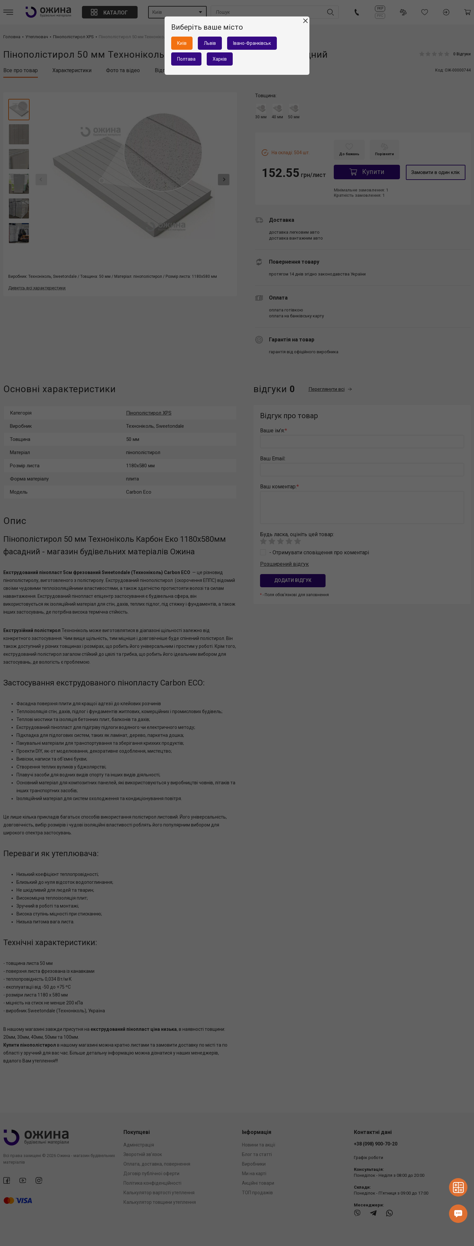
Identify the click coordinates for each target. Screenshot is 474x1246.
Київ (182, 43)
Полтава (186, 59)
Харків (220, 59)
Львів (210, 43)
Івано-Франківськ (252, 43)
